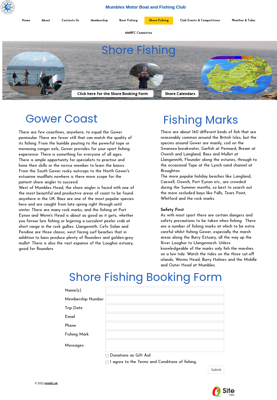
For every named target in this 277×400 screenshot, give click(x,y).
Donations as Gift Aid (128, 355)
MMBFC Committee (138, 33)
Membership (99, 20)
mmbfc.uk (51, 383)
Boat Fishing (128, 20)
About (46, 20)
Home (26, 20)
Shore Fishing (159, 20)
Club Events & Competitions (200, 20)
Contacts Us (70, 20)
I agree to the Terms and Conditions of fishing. (151, 362)
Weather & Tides (243, 20)
